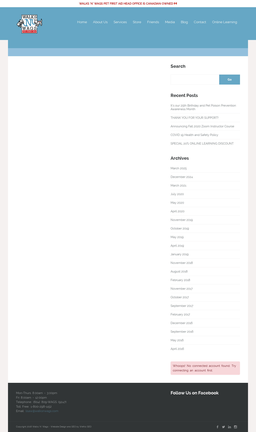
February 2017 (180, 314)
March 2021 (178, 185)
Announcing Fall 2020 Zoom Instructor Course (202, 126)
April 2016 (177, 349)
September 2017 (182, 306)
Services (120, 22)
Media (170, 22)
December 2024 (182, 177)
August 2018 (179, 271)
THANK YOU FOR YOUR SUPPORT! (195, 118)
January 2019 (180, 254)
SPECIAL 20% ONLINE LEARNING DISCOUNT (202, 143)
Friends (153, 22)
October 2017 (180, 297)
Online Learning (224, 22)
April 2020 (177, 211)
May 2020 (177, 203)
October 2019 (180, 228)
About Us (100, 22)
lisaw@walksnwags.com (42, 411)
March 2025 (179, 168)
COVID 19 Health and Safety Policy (194, 135)
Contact (200, 22)
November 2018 (182, 263)
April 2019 (177, 245)
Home (82, 22)
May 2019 (177, 237)
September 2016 (182, 331)
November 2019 (182, 220)
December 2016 (182, 323)
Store (137, 22)
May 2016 (177, 340)
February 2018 (180, 280)
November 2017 (182, 288)
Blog (184, 22)
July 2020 (177, 194)
